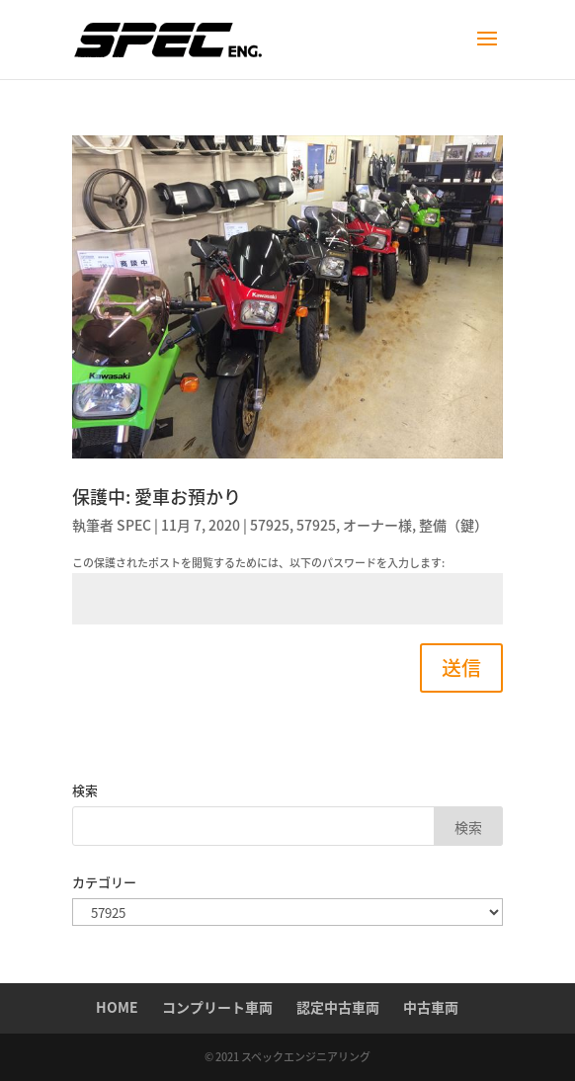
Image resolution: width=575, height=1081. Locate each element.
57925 (269, 525)
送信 (461, 667)
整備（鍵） (453, 525)
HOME (117, 1007)
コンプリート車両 (217, 1007)
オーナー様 (377, 525)
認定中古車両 (337, 1007)
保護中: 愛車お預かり (156, 496)
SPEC (134, 525)
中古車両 (430, 1007)
